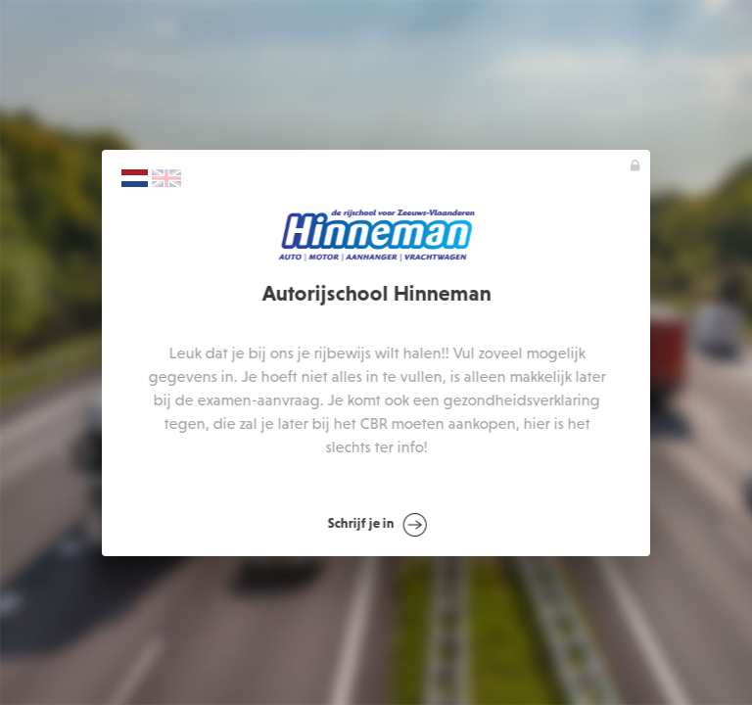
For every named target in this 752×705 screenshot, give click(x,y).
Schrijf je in (377, 525)
